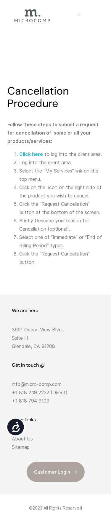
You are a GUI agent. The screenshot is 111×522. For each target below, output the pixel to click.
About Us (22, 439)
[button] (79, 14)
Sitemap (21, 447)
